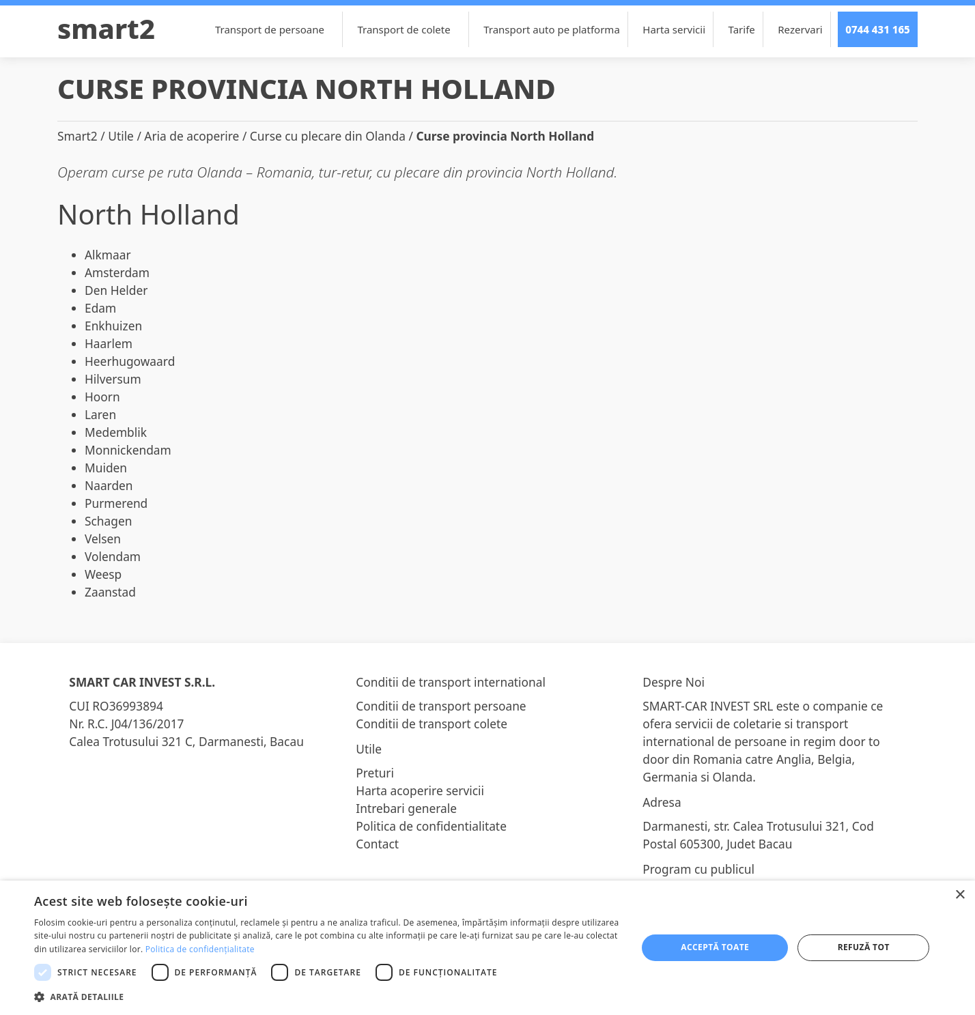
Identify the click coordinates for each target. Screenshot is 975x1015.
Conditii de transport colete (431, 723)
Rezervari (800, 29)
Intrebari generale (406, 808)
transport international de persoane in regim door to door (761, 741)
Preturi (375, 772)
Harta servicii (673, 29)
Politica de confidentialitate (431, 826)
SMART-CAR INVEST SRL (707, 706)
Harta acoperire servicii (420, 790)
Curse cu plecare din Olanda (328, 136)
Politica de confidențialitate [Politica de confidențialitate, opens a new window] (200, 949)
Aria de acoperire (191, 136)
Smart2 (106, 28)
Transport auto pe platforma (551, 29)
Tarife (742, 29)
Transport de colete (410, 29)
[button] (326, 996)
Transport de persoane (276, 29)
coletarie (757, 723)
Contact (377, 843)
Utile (121, 136)
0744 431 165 (877, 29)
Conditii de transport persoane (441, 706)
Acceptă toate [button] (715, 947)
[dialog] (487, 948)
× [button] (960, 895)
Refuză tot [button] (864, 947)
